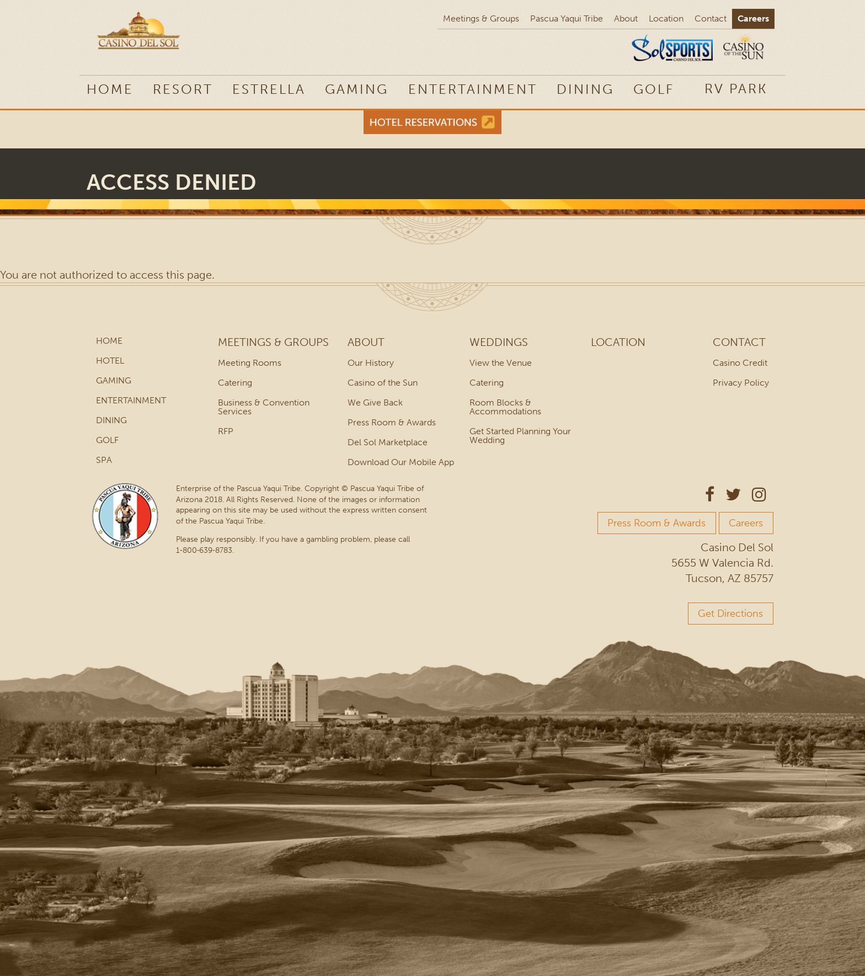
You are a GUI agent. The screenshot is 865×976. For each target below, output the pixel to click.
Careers (753, 18)
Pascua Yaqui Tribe (566, 18)
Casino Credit (740, 363)
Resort (183, 89)
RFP (225, 431)
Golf (653, 89)
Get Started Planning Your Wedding (520, 435)
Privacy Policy (741, 382)
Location (666, 18)
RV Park (735, 89)
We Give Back (375, 402)
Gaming (356, 89)
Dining (585, 89)
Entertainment (472, 89)
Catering (235, 382)
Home (110, 89)
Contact (711, 18)
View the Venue (500, 363)
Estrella (269, 89)
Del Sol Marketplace (388, 442)
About (626, 18)
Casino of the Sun (383, 382)
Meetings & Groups (481, 18)
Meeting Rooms (249, 363)
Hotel (110, 360)
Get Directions (730, 613)
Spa (104, 460)
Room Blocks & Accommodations (505, 407)
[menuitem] (735, 88)
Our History (371, 363)
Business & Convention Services (263, 407)
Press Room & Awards (392, 422)
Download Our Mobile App (401, 462)
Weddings (498, 342)
